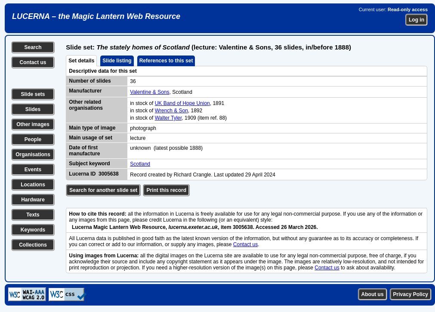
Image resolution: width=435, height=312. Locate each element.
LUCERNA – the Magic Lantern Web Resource (96, 16)
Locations (33, 185)
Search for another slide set (103, 190)
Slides (32, 109)
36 (133, 81)
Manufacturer (85, 91)
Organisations (32, 154)
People (33, 139)
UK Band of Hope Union (182, 103)
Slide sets (33, 94)
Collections (33, 245)
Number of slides (90, 81)
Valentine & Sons (149, 92)
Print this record (166, 190)
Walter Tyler (168, 118)
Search (32, 47)
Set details (81, 61)
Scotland (140, 164)
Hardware (33, 200)
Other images (32, 124)
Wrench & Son (171, 111)
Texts (32, 215)
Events (33, 170)
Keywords (33, 230)
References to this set (166, 61)
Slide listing (116, 61)
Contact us (32, 62)
